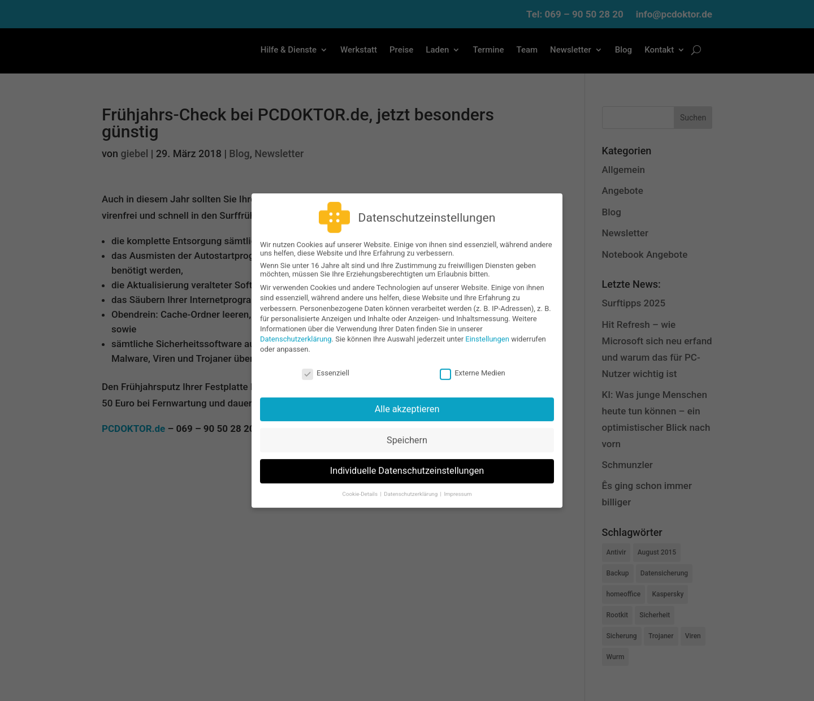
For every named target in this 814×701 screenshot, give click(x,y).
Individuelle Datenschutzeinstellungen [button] (407, 463)
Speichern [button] (407, 432)
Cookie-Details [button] (361, 486)
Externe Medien (472, 365)
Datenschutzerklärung (296, 331)
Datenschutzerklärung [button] (411, 486)
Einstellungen (487, 331)
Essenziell (325, 365)
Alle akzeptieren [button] (407, 401)
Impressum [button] (457, 486)
